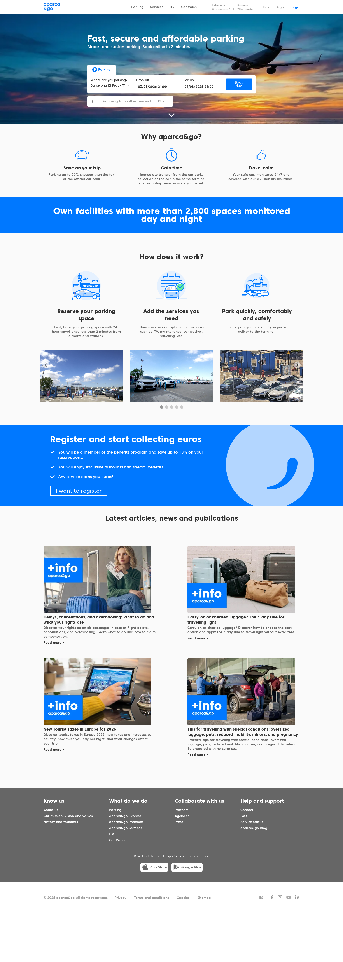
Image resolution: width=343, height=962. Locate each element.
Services (156, 7)
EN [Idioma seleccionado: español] (264, 7)
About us (51, 810)
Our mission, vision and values (68, 816)
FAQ (243, 816)
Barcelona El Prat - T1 (108, 85)
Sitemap (204, 898)
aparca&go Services (125, 828)
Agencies (182, 816)
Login (295, 7)
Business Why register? (246, 7)
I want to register (79, 490)
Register (282, 7)
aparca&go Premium (126, 822)
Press (179, 822)
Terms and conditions (151, 898)
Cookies (183, 898)
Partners (181, 810)
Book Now (239, 84)
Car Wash (189, 7)
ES (261, 898)
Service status (251, 822)
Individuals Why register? (221, 7)
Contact (246, 810)
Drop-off (142, 80)
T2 (159, 101)
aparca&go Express (125, 816)
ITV (172, 7)
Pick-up (188, 80)
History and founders (61, 822)
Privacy (120, 898)
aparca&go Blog (253, 828)
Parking (137, 7)
